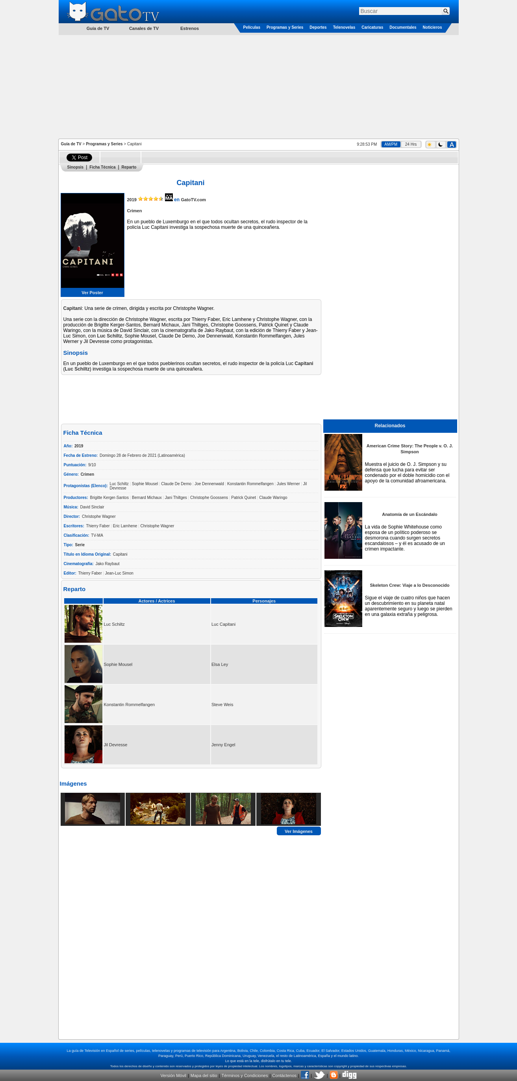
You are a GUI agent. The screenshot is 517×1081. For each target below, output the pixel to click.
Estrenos (189, 28)
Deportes (317, 27)
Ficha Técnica (102, 167)
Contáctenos (284, 1075)
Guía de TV (71, 144)
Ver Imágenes (299, 831)
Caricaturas (372, 27)
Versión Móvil (173, 1075)
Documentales (402, 27)
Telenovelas (344, 27)
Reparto (129, 167)
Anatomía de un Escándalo (409, 514)
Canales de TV (144, 28)
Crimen (134, 210)
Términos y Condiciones (244, 1075)
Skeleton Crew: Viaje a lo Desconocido (409, 585)
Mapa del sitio (204, 1075)
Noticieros (432, 27)
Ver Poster (92, 292)
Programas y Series (285, 27)
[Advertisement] (259, 86)
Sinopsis (75, 167)
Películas (251, 27)
